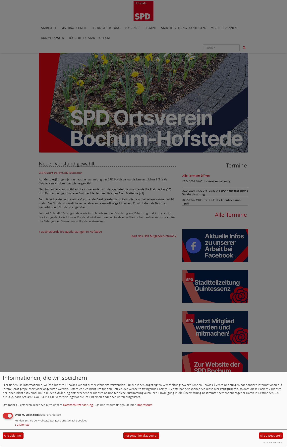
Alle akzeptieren (271, 435)
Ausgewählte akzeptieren (141, 435)
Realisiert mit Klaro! (273, 442)
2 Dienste (22, 424)
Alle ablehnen (13, 435)
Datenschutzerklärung (78, 405)
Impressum (144, 405)
